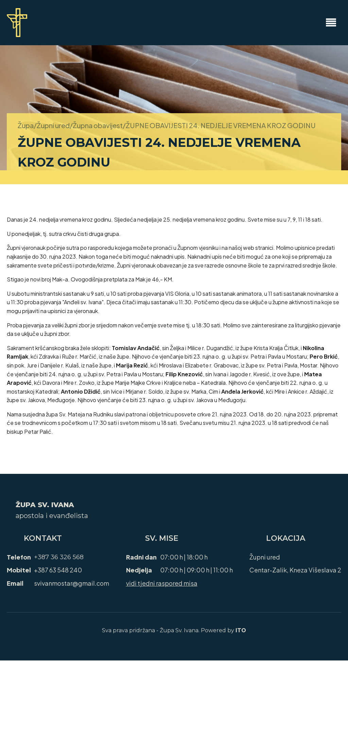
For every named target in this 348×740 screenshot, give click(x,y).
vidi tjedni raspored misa (161, 583)
